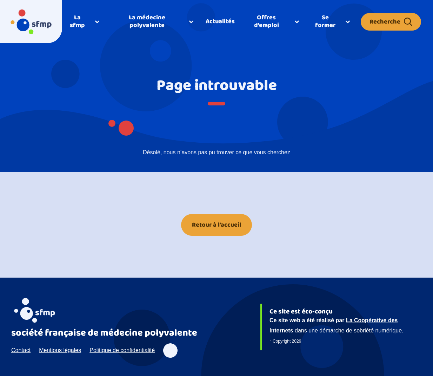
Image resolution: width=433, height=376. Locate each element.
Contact (21, 350)
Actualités (220, 21)
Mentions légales (60, 350)
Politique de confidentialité (122, 350)
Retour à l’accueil (216, 225)
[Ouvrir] (84, 22)
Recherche (390, 22)
